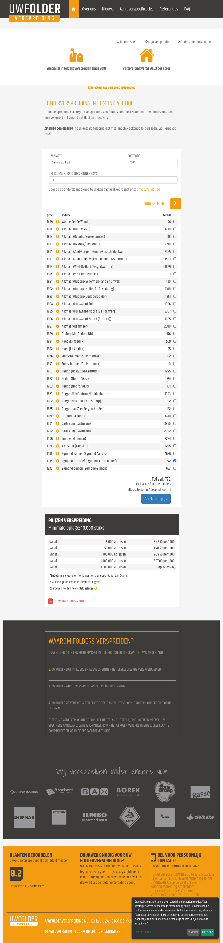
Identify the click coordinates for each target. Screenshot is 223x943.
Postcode (134, 156)
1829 (50, 334)
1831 (49, 341)
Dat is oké (207, 932)
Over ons (89, 9)
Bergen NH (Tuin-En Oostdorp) (81, 401)
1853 (50, 386)
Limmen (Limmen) (74, 438)
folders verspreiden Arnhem (168, 878)
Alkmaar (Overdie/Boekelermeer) (83, 236)
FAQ (187, 9)
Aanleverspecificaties (137, 9)
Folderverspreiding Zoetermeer (175, 891)
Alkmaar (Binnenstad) (76, 229)
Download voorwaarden (70, 601)
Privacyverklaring (58, 931)
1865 (50, 409)
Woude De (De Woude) (76, 222)
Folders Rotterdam (202, 874)
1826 (50, 319)
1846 (50, 356)
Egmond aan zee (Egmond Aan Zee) (85, 453)
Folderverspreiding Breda (170, 874)
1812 (49, 236)
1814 (49, 251)
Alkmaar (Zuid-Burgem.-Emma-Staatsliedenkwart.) (94, 251)
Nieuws (108, 9)
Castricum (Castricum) (76, 423)
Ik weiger (193, 932)
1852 (50, 379)
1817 (49, 274)
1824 (50, 304)
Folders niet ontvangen (194, 42)
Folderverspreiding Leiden (182, 882)
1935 (49, 468)
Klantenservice (128, 42)
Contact (78, 27)
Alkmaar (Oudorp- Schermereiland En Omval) (91, 281)
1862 (50, 401)
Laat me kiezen (143, 932)
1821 (49, 281)
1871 (49, 416)
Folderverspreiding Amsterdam (172, 887)
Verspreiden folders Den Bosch (175, 894)
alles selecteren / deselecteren (147, 489)
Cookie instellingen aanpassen (98, 931)
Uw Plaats (55, 156)
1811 (49, 229)
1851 (49, 371)
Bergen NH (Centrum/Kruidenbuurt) (85, 394)
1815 (49, 259)
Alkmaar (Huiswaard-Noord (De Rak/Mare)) (89, 311)
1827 (49, 326)
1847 (49, 364)
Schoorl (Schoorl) (73, 416)
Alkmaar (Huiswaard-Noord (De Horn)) (86, 319)
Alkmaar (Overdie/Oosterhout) (81, 244)
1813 (49, 244)
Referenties (169, 9)
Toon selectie (162, 203)
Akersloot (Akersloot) (76, 446)
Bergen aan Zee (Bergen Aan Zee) (83, 409)
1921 (49, 446)
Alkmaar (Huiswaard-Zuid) (79, 304)
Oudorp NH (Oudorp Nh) (77, 334)
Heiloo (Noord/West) (75, 379)
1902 (50, 431)
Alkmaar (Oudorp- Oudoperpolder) (84, 296)
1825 (50, 311)
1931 (49, 453)
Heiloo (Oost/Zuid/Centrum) (80, 371)
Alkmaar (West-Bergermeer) (80, 274)
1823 (50, 296)
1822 (50, 289)
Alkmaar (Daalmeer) (75, 326)
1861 (49, 394)
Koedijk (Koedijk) (73, 341)
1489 (50, 222)
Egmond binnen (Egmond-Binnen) (84, 468)
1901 (49, 423)
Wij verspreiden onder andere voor (112, 771)
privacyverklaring (148, 189)
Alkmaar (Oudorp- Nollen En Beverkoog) (88, 289)
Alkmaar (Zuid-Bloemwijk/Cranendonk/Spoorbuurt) (96, 259)
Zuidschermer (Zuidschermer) (81, 356)
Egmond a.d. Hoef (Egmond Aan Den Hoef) (89, 461)
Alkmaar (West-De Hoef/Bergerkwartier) (87, 266)
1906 (50, 438)
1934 (49, 461)
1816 (49, 266)
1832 (50, 349)
